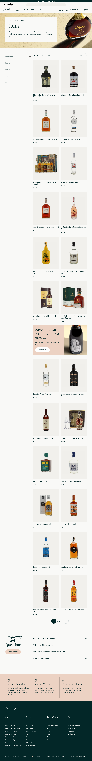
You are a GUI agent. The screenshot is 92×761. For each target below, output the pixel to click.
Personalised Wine (10, 725)
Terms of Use (71, 728)
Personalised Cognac (11, 740)
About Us (49, 728)
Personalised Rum (10, 743)
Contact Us (86, 10)
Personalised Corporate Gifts (72, 10)
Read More (12, 37)
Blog (48, 731)
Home (10, 21)
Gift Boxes (52, 10)
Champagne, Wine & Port (28, 10)
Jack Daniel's (29, 728)
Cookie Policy (71, 734)
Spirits (17, 10)
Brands (61, 10)
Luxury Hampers (41, 10)
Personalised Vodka (10, 734)
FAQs (48, 734)
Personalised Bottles (6, 10)
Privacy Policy (71, 731)
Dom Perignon (30, 725)
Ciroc (27, 734)
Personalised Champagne (12, 728)
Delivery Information (52, 725)
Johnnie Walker (30, 743)
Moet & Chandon (31, 731)
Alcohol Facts (71, 737)
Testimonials (50, 737)
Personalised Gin (10, 737)
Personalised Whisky (11, 731)
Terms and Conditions (74, 725)
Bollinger (28, 740)
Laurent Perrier (30, 737)
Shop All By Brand (31, 746)
